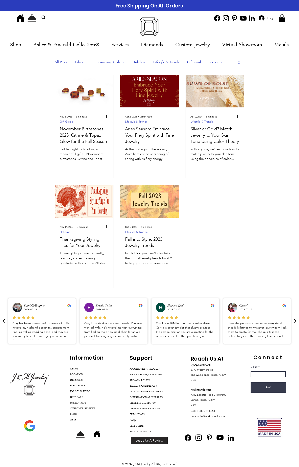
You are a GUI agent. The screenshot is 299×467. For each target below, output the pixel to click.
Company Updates (111, 62)
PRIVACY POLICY (140, 380)
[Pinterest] (234, 18)
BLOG (73, 414)
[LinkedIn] (252, 18)
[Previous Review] (4, 321)
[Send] (268, 387)
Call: (194, 410)
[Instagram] (226, 18)
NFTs (73, 420)
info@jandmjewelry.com (212, 415)
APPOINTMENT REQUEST (145, 369)
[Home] (20, 18)
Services (216, 62)
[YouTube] (243, 18)
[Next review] (295, 321)
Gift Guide (194, 62)
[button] (281, 18)
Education (82, 62)
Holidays (138, 62)
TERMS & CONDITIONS (144, 386)
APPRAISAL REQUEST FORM (146, 375)
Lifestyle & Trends (166, 62)
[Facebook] (217, 18)
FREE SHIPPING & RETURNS (146, 392)
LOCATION (76, 374)
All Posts (61, 62)
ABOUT (74, 369)
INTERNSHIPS (78, 403)
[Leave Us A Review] (149, 440)
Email (254, 366)
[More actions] (108, 116)
